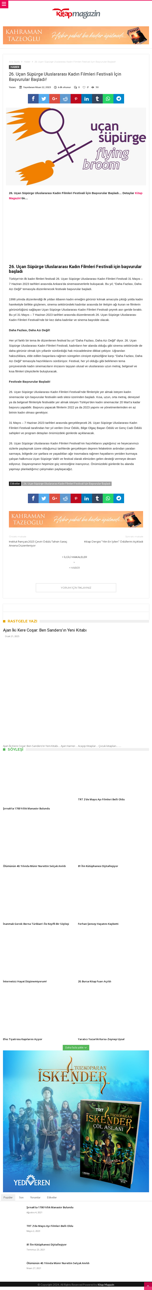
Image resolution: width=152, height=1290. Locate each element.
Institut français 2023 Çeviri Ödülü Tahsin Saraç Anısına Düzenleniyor (39, 544)
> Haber (74, 571)
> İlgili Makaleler (74, 560)
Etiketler (52, 1200)
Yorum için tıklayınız (76, 591)
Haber (27, 61)
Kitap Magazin (106, 1288)
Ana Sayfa (14, 61)
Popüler (8, 1200)
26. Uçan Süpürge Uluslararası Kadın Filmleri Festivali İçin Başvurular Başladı (66, 486)
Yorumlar (35, 1200)
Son (21, 1200)
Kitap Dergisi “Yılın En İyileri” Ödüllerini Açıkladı (112, 542)
